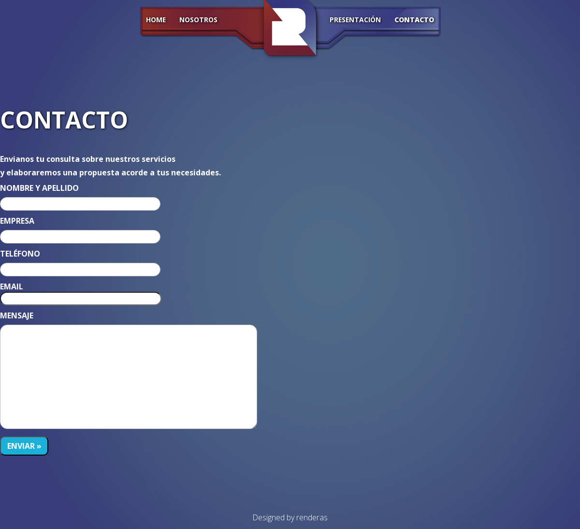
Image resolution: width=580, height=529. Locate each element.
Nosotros (198, 20)
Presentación (355, 20)
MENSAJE (16, 315)
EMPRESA (17, 221)
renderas (312, 517)
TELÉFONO (20, 253)
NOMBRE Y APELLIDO (39, 188)
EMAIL (11, 286)
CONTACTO (414, 20)
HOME (156, 20)
